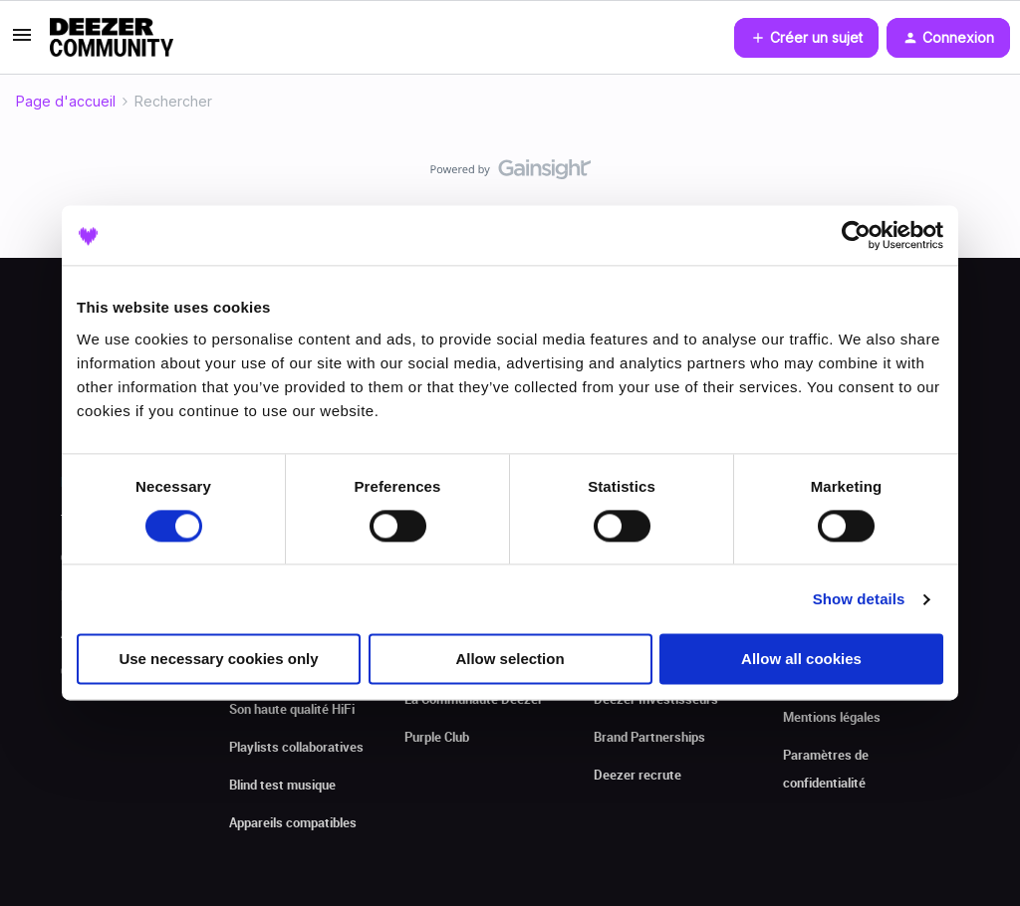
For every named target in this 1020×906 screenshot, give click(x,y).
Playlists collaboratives (296, 747)
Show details (859, 598)
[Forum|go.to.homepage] (111, 38)
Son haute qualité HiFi (292, 709)
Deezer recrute (637, 775)
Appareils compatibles (293, 822)
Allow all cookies (801, 659)
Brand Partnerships (649, 737)
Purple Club (436, 737)
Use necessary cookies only (218, 659)
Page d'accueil (66, 101)
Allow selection (509, 659)
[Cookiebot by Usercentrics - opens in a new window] (856, 235)
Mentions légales (832, 717)
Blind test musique (282, 784)
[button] (22, 41)
